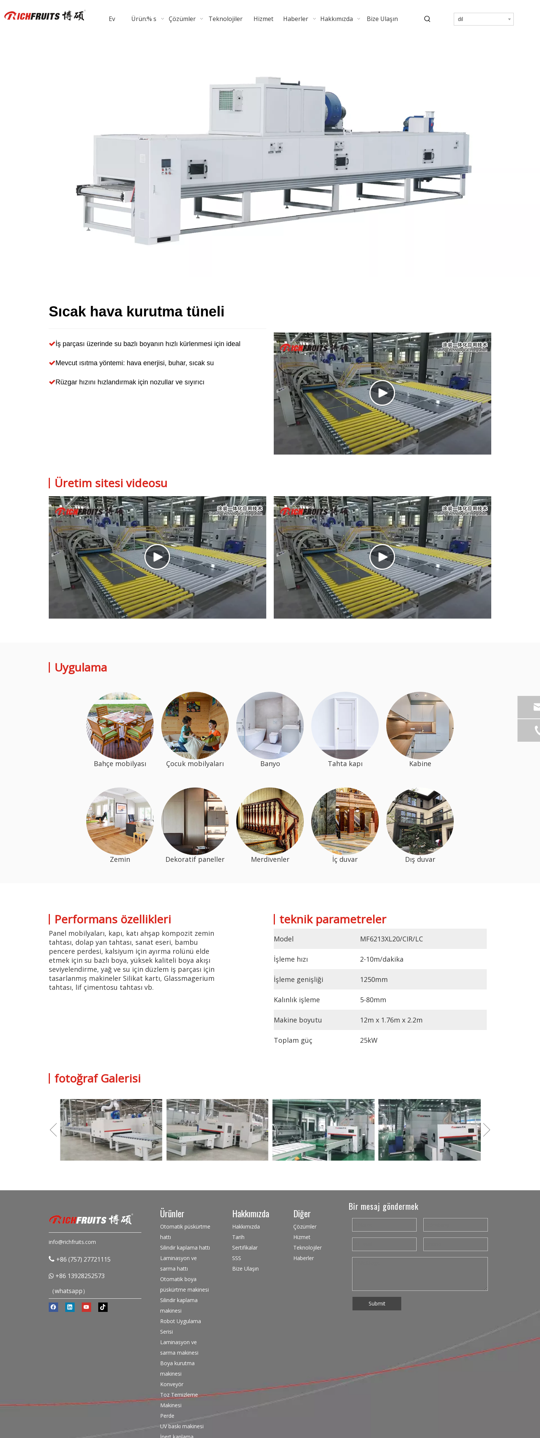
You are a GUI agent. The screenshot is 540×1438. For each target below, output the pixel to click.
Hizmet (301, 1237)
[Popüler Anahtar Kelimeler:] (427, 19)
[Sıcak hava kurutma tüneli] (120, 725)
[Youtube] (86, 1307)
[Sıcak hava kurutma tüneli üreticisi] (120, 821)
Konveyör (171, 1384)
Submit (377, 1303)
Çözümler (304, 1226)
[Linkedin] (70, 1307)
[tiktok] (103, 1307)
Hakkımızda (246, 1226)
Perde (167, 1415)
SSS (236, 1258)
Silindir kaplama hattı (185, 1247)
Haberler (303, 1258)
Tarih (238, 1237)
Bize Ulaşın (245, 1268)
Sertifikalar (245, 1247)
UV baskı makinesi (182, 1426)
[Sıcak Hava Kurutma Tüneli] (270, 157)
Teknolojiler (307, 1247)
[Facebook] (53, 1307)
